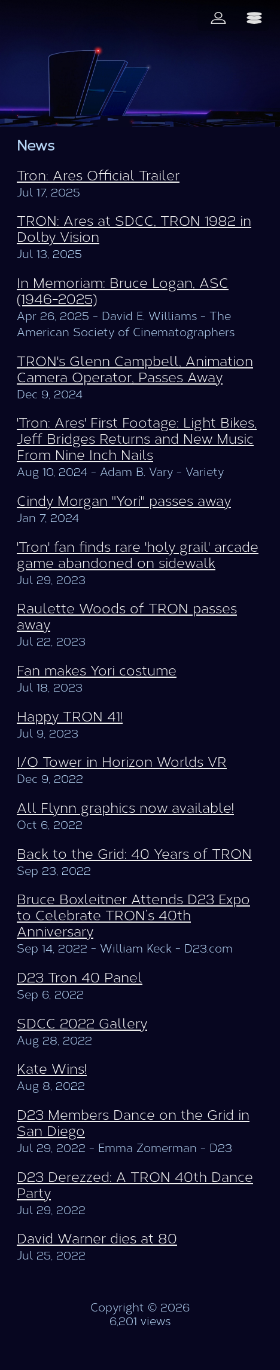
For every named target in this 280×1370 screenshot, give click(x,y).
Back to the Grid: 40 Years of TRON (134, 854)
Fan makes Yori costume (96, 671)
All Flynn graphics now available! (125, 808)
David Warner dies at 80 (97, 1239)
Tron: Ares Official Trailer (98, 176)
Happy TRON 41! (70, 717)
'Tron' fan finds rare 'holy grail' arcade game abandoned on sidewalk (137, 555)
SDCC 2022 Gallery (82, 1024)
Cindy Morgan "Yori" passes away (124, 501)
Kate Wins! (52, 1069)
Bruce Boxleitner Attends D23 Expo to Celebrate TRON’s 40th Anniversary (133, 916)
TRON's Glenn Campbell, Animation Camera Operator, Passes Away (135, 370)
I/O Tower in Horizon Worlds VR (122, 762)
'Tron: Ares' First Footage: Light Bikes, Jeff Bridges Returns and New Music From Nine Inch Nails (137, 439)
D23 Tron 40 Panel (79, 978)
